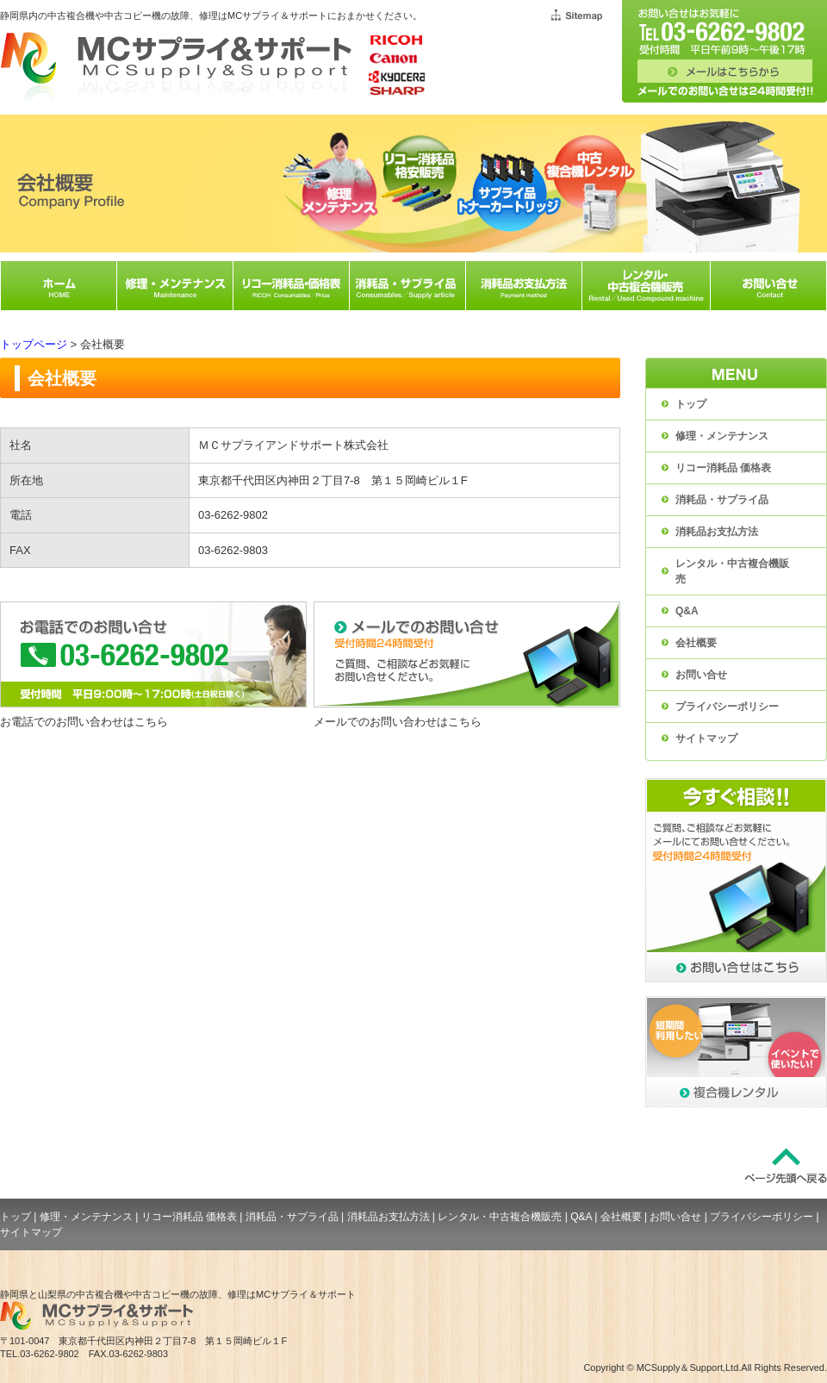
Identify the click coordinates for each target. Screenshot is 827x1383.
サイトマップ (706, 738)
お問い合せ (701, 675)
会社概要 (696, 643)
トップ (690, 404)
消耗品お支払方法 (716, 532)
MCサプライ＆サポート (306, 1294)
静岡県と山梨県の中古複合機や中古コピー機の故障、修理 (123, 1294)
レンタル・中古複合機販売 (732, 571)
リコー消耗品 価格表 (723, 468)
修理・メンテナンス (721, 436)
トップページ (33, 344)
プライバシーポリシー (727, 707)
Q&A (687, 611)
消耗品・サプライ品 (721, 500)
